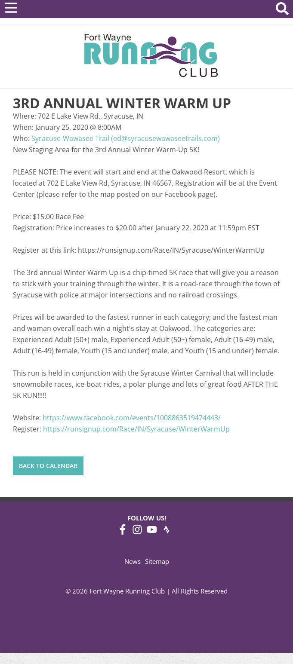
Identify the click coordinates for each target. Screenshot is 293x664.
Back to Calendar (48, 466)
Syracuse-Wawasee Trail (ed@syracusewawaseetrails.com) (125, 138)
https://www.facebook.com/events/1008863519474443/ (132, 417)
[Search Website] (282, 10)
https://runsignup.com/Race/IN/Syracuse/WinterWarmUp (136, 429)
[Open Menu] (11, 8)
